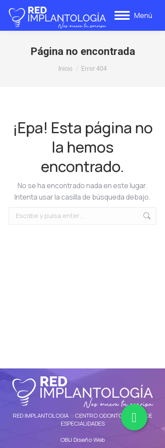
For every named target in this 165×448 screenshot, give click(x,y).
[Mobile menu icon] (133, 15)
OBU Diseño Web (82, 440)
